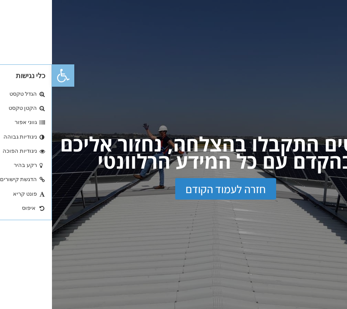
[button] (11, 75)
